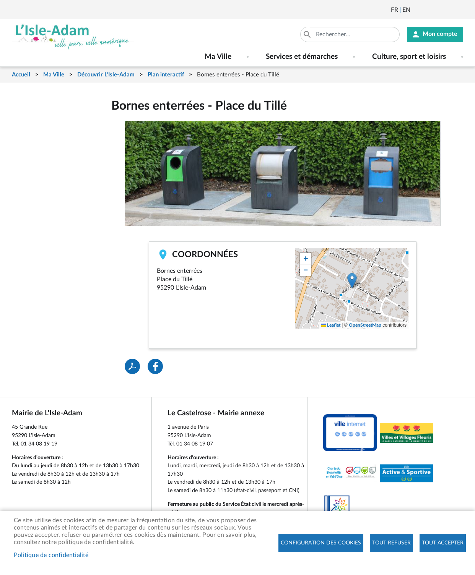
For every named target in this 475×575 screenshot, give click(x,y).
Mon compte (440, 34)
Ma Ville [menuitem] (218, 56)
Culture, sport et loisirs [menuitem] (409, 56)
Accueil (21, 75)
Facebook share (155, 366)
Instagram (458, 9)
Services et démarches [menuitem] (302, 56)
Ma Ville (53, 75)
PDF (132, 366)
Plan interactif (166, 75)
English (406, 10)
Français (394, 10)
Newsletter (416, 9)
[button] (352, 280)
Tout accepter (443, 543)
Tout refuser (391, 543)
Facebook (437, 9)
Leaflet (330, 325)
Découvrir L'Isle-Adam (106, 75)
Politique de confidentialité (51, 555)
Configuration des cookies (321, 543)
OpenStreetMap (365, 325)
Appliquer (308, 34)
